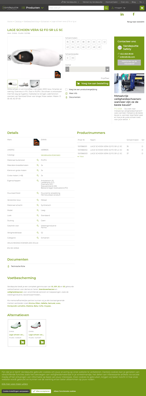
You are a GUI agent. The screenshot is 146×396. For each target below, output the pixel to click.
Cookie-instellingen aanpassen (16, 391)
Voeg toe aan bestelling (92, 84)
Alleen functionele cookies (65, 391)
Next (61, 58)
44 (73, 47)
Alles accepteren (43, 391)
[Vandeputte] (10, 8)
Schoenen (45, 21)
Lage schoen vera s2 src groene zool (24, 335)
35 (67, 42)
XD (73, 58)
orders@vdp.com (127, 57)
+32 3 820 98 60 (126, 54)
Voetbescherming (31, 21)
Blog (134, 2)
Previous (9, 58)
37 (78, 42)
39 (89, 42)
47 (89, 47)
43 (67, 47)
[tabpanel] (12, 84)
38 (83, 42)
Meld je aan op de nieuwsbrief (129, 62)
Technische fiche (16, 266)
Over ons (124, 2)
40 (94, 42)
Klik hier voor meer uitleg (15, 384)
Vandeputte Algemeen (50, 155)
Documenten (73, 97)
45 (78, 47)
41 (99, 42)
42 (104, 42)
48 (94, 47)
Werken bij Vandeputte (92, 2)
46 (83, 47)
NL (141, 2)
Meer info (71, 93)
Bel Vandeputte (69, 2)
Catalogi (18, 21)
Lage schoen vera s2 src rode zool (43, 335)
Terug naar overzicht (135, 22)
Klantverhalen (112, 2)
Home (10, 21)
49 (99, 47)
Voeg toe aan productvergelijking (83, 89)
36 (73, 42)
